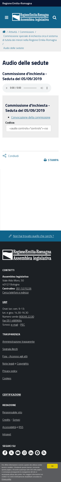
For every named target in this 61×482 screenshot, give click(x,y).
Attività (13, 32)
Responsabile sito (12, 412)
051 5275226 (23, 288)
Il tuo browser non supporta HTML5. (26, 88)
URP (4, 302)
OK (52, 466)
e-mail (14, 325)
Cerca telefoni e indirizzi (15, 292)
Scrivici (16, 420)
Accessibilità (9, 427)
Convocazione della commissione (30, 117)
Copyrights (23, 363)
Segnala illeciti (10, 349)
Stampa (53, 160)
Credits (6, 420)
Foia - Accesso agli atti (14, 356)
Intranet (6, 434)
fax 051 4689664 (12, 320)
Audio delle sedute (13, 48)
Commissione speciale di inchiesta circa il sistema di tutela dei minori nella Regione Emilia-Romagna (30, 38)
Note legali (8, 363)
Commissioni (27, 32)
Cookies (6, 378)
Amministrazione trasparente (18, 341)
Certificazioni (11, 394)
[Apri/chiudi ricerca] (54, 17)
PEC (22, 325)
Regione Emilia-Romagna (17, 3)
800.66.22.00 (26, 316)
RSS (21, 427)
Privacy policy (6, 479)
